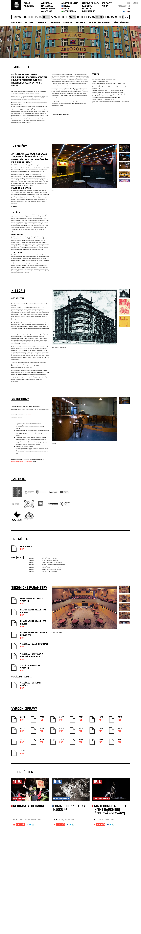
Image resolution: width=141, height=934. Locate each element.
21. (89, 17)
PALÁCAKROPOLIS (29, 4)
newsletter (124, 6)
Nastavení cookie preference (20, 904)
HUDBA (66, 6)
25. (104, 17)
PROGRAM (47, 3)
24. (101, 17)
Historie (42, 22)
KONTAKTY (107, 3)
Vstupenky (54, 22)
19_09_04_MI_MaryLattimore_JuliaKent (52, 562)
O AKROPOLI (87, 6)
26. (108, 17)
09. (44, 17)
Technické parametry (99, 22)
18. (78, 17)
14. (63, 17)
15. (67, 17)
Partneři (67, 22)
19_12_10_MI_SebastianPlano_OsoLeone (52, 557)
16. (70, 17)
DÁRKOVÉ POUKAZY (90, 3)
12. (55, 17)
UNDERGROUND (88, 11)
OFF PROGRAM (69, 11)
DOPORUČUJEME (70, 3)
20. (85, 17)
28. (116, 17)
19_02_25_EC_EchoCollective (49, 571)
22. (93, 17)
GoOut (29, 414)
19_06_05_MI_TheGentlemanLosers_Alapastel (53, 564)
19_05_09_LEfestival (47, 566)
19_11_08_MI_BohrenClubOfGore (50, 558)
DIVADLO (67, 9)
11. (51, 17)
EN (128, 3)
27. (112, 17)
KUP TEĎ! (20, 825)
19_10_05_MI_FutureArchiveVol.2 (50, 560)
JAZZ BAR (47, 11)
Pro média (80, 22)
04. (25, 17)
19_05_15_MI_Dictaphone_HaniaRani (51, 567)
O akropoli (16, 22)
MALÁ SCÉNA (49, 9)
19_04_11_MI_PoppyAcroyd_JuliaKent (51, 569)
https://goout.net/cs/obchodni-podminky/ (22, 461)
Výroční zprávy (121, 22)
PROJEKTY (86, 9)
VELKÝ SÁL (48, 6)
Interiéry (30, 22)
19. (82, 17)
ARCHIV (105, 6)
